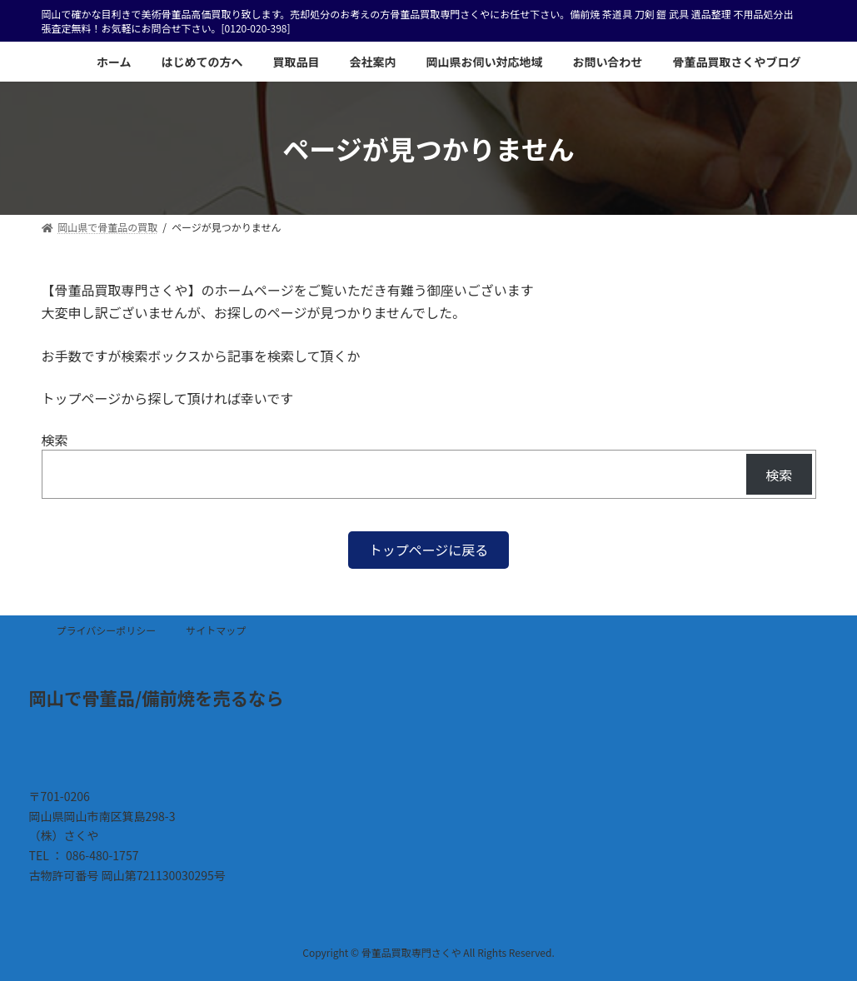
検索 (55, 440)
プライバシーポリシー (107, 630)
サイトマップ (216, 630)
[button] (429, 550)
